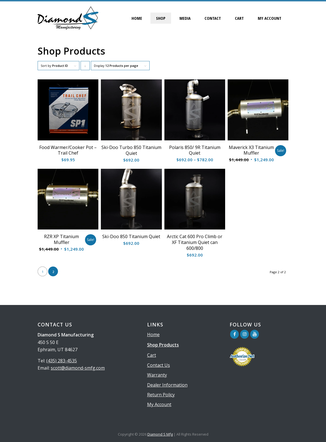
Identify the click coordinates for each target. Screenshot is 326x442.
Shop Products (163, 345)
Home (153, 334)
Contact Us (158, 365)
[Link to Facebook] (234, 334)
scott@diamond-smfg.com (78, 368)
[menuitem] (137, 18)
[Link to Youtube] (254, 334)
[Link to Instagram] (244, 334)
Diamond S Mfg (160, 434)
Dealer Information (167, 385)
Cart (151, 355)
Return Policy (161, 395)
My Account (159, 404)
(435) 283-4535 (61, 361)
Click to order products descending (85, 67)
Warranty (157, 375)
